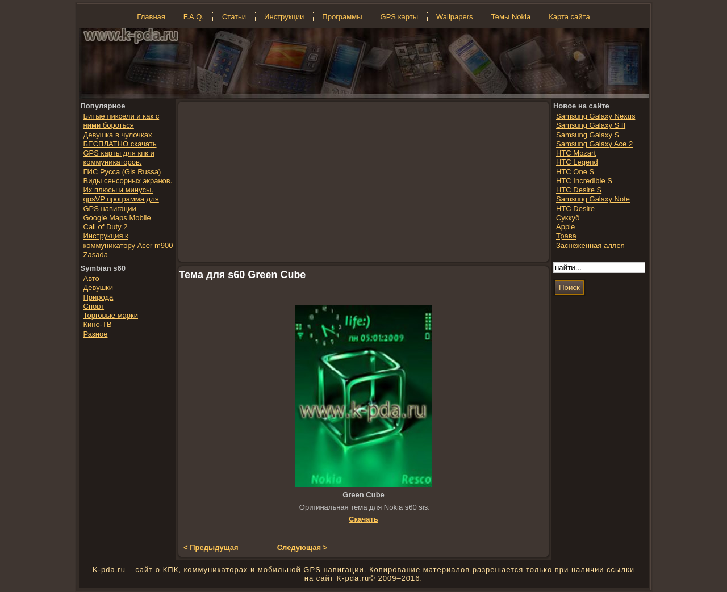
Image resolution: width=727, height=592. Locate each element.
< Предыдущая (211, 547)
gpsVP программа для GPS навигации (121, 203)
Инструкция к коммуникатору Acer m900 (128, 240)
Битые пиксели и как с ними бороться (121, 120)
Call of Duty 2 (105, 226)
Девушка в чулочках (117, 135)
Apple (565, 226)
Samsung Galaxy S (587, 135)
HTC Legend (577, 162)
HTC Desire (575, 208)
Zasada (95, 254)
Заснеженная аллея (590, 245)
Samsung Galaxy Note (593, 199)
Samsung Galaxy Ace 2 (594, 144)
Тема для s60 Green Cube (242, 274)
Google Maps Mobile (117, 217)
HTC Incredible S (584, 181)
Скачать (363, 519)
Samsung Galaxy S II (590, 125)
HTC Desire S (578, 190)
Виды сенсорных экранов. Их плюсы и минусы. (128, 185)
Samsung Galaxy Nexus (595, 116)
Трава (566, 236)
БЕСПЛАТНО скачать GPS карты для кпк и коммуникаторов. (120, 153)
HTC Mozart (576, 153)
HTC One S (575, 171)
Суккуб (568, 217)
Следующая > (302, 547)
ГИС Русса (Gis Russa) (122, 171)
